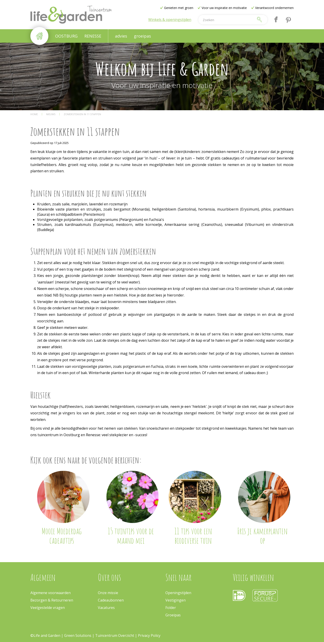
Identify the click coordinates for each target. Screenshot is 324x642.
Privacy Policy (149, 635)
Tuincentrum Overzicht (114, 635)
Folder (170, 607)
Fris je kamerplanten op (262, 535)
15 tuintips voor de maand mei (131, 535)
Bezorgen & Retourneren (51, 600)
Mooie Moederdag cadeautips (61, 535)
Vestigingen (175, 600)
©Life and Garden (45, 635)
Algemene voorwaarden (50, 592)
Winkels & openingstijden (169, 19)
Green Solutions (78, 635)
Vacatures (106, 607)
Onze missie (108, 592)
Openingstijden (178, 592)
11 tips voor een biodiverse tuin (193, 535)
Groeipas (173, 615)
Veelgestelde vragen (47, 607)
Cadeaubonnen (111, 600)
